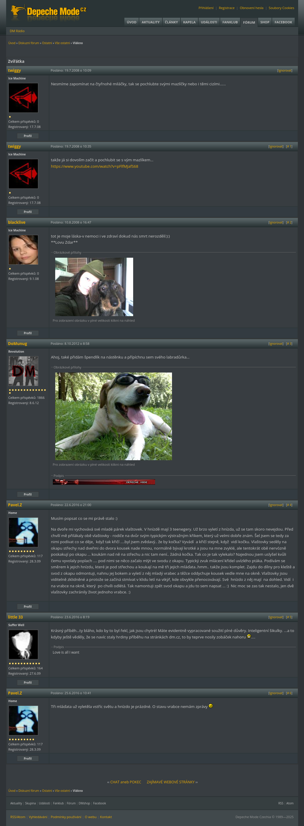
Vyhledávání (38, 817)
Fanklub (230, 22)
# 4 (289, 505)
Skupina (30, 803)
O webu (90, 817)
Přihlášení (206, 8)
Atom (290, 803)
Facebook (283, 22)
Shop (265, 22)
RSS (280, 803)
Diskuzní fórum (28, 43)
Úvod (131, 22)
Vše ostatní (62, 43)
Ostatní (47, 43)
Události (209, 22)
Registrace (226, 8)
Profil (28, 136)
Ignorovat (284, 70)
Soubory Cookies (281, 8)
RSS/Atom (18, 817)
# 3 (289, 344)
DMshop (84, 803)
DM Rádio (17, 31)
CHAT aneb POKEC (125, 782)
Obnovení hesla (251, 8)
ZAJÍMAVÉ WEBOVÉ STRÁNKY (171, 782)
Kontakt (106, 817)
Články (171, 22)
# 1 (289, 146)
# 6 (289, 693)
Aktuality (150, 22)
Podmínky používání (66, 817)
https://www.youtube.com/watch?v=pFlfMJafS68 (94, 166)
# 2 (289, 222)
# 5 (289, 617)
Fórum (249, 22)
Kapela (189, 22)
